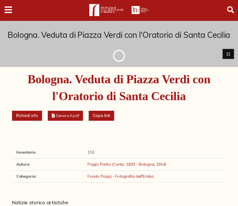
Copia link (101, 115)
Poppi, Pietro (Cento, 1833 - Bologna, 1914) (127, 164)
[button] (65, 116)
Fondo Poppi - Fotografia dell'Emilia (120, 176)
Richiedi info (27, 115)
